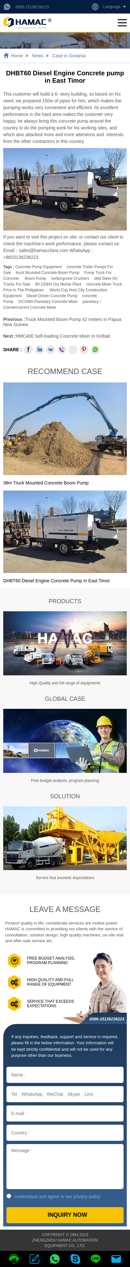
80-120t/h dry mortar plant (58, 284)
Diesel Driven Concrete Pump (51, 296)
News (37, 55)
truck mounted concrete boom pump (47, 272)
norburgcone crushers (70, 278)
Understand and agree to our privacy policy (53, 1196)
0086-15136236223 (32, 7)
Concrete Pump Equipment (38, 267)
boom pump (35, 278)
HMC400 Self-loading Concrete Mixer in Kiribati (63, 336)
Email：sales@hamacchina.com (36, 250)
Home (17, 55)
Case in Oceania (69, 55)
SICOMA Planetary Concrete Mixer (48, 301)
